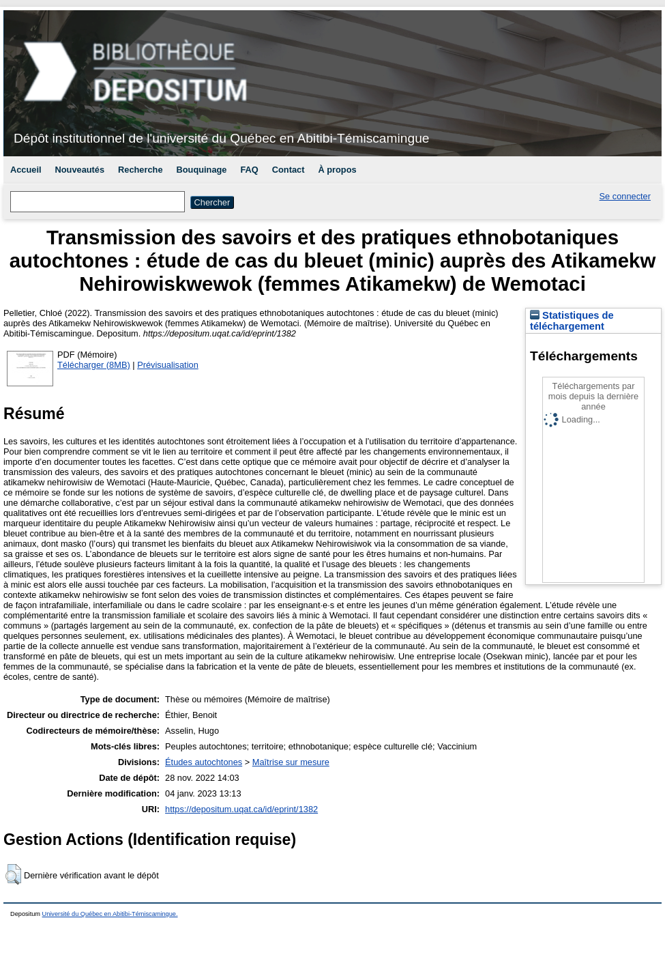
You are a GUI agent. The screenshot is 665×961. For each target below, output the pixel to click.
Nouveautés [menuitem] (80, 169)
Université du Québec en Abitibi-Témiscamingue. (110, 913)
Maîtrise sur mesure (290, 762)
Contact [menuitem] (288, 169)
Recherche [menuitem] (140, 169)
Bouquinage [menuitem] (202, 169)
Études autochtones (203, 762)
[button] (13, 874)
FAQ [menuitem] (249, 169)
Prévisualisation (167, 365)
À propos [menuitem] (337, 169)
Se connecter (625, 196)
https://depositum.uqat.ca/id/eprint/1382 (241, 809)
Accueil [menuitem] (26, 169)
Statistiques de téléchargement (572, 321)
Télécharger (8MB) (93, 365)
